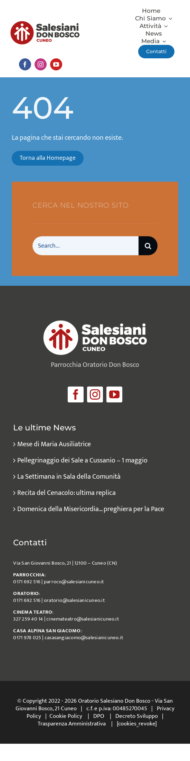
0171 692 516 (26, 581)
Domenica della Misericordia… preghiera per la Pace (90, 509)
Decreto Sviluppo (136, 716)
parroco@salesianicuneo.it (74, 581)
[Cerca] (148, 246)
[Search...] (85, 246)
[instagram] (41, 64)
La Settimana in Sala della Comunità (69, 476)
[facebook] (25, 64)
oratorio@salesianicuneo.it (74, 600)
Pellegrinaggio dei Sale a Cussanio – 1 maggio (82, 460)
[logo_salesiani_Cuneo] (44, 24)
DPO (98, 716)
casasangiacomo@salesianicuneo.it (84, 637)
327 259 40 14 (28, 619)
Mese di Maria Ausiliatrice (54, 444)
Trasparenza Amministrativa (72, 724)
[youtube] (56, 64)
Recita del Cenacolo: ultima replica (66, 493)
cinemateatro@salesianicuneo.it (82, 619)
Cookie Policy (65, 716)
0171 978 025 (27, 637)
